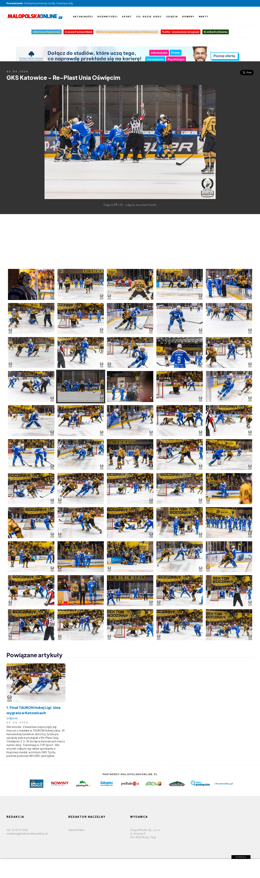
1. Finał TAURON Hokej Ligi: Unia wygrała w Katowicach (35, 712)
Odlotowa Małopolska (46, 31)
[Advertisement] (12, 142)
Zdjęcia (172, 16)
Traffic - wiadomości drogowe (180, 31)
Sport (127, 16)
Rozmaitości (107, 16)
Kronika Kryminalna (215, 31)
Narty (203, 16)
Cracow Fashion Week (78, 31)
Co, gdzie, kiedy (149, 16)
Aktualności (83, 16)
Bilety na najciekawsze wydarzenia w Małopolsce (127, 31)
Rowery (188, 16)
